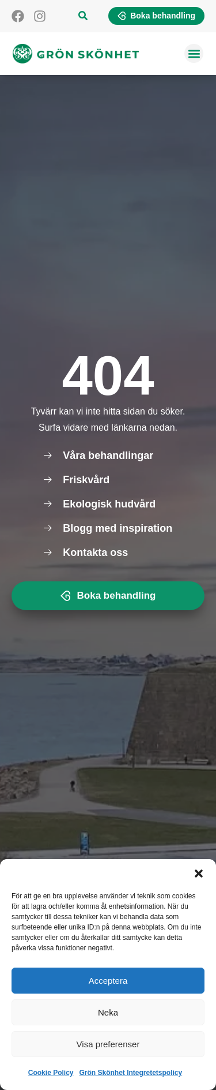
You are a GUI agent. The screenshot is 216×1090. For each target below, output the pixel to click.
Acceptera (108, 981)
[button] (198, 873)
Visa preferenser (108, 1044)
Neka (108, 1012)
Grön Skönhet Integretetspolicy (131, 1073)
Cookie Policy (51, 1073)
